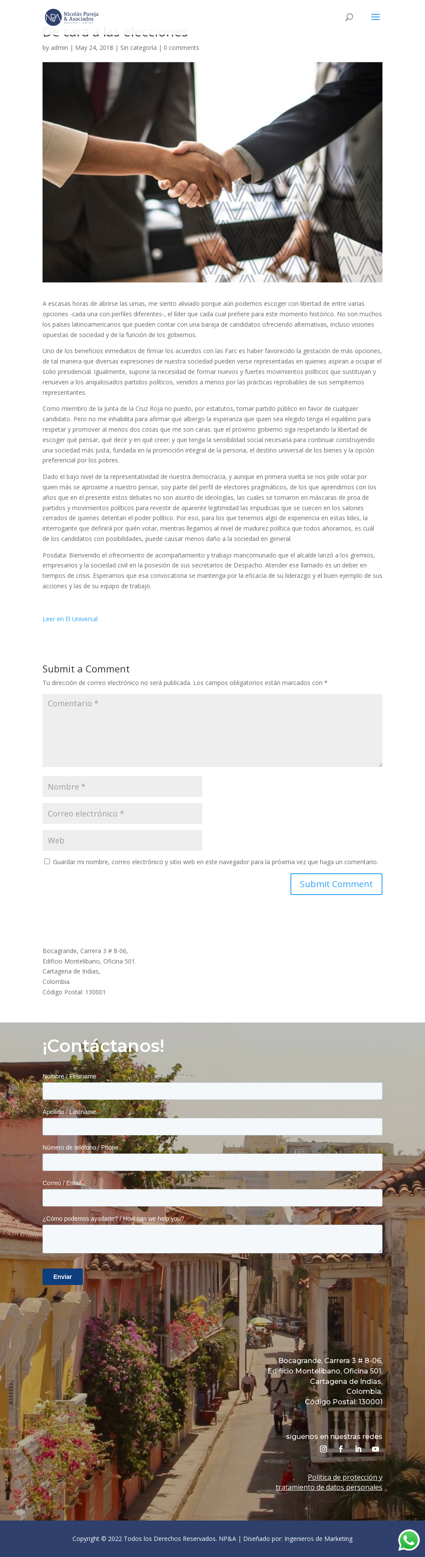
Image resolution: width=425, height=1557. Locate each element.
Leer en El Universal (70, 619)
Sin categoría (138, 47)
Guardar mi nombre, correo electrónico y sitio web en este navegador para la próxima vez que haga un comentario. (215, 862)
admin (59, 47)
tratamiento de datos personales (329, 1487)
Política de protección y (345, 1477)
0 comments (181, 47)
